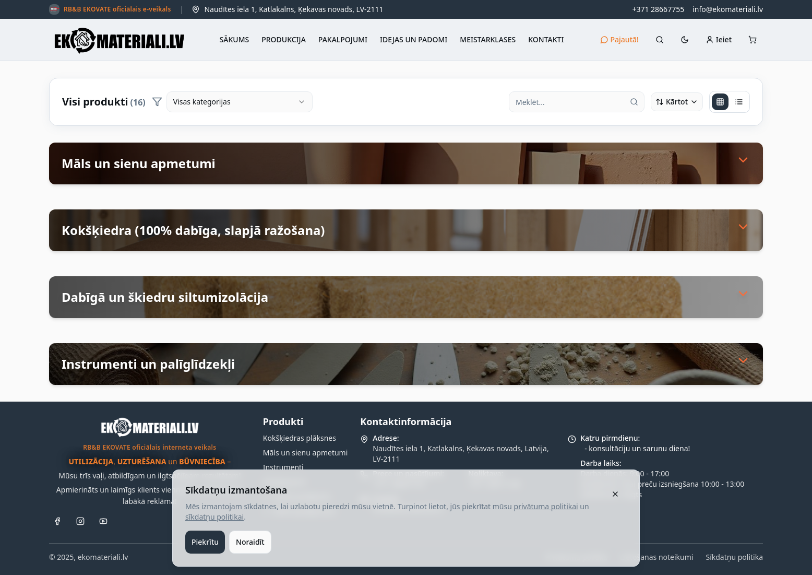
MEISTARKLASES (488, 39)
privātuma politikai (546, 506)
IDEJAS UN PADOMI (413, 39)
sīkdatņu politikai (214, 517)
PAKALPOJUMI (342, 39)
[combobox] (239, 101)
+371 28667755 (658, 9)
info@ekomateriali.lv (727, 9)
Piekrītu (205, 542)
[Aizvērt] (615, 494)
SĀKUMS (234, 39)
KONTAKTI (546, 39)
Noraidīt (250, 542)
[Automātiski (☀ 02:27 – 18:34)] (684, 39)
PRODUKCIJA (283, 39)
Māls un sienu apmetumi (305, 452)
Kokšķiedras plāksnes (299, 438)
